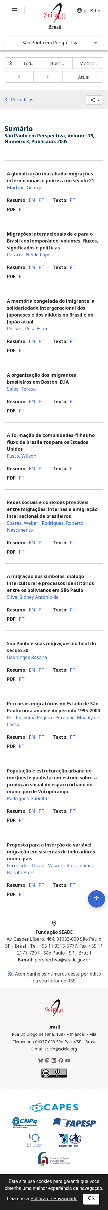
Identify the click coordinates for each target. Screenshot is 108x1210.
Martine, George (24, 187)
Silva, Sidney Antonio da (32, 597)
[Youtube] (67, 1061)
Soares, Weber (22, 523)
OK (91, 1198)
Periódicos (18, 99)
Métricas (89, 63)
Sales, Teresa (21, 389)
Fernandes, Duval (26, 865)
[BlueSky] (40, 1061)
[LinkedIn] (54, 1061)
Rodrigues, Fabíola (27, 798)
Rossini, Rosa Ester (27, 328)
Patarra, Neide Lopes (30, 254)
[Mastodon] (47, 1061)
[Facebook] (60, 1061)
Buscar (57, 63)
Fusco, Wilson (21, 456)
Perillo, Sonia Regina (29, 717)
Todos (29, 63)
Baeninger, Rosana (27, 657)
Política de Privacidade (54, 1198)
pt (42, 200)
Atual (84, 77)
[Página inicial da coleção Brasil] (54, 1015)
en (32, 200)
